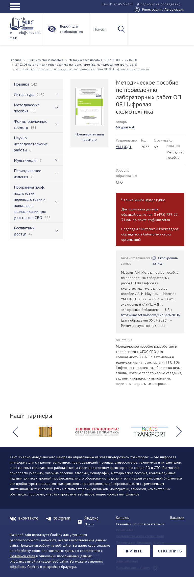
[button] (15, 431)
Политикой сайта (22, 556)
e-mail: (13, 35)
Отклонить (170, 550)
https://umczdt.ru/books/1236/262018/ (150, 315)
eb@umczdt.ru (30, 32)
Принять (133, 550)
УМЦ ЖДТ (124, 147)
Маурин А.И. (125, 127)
